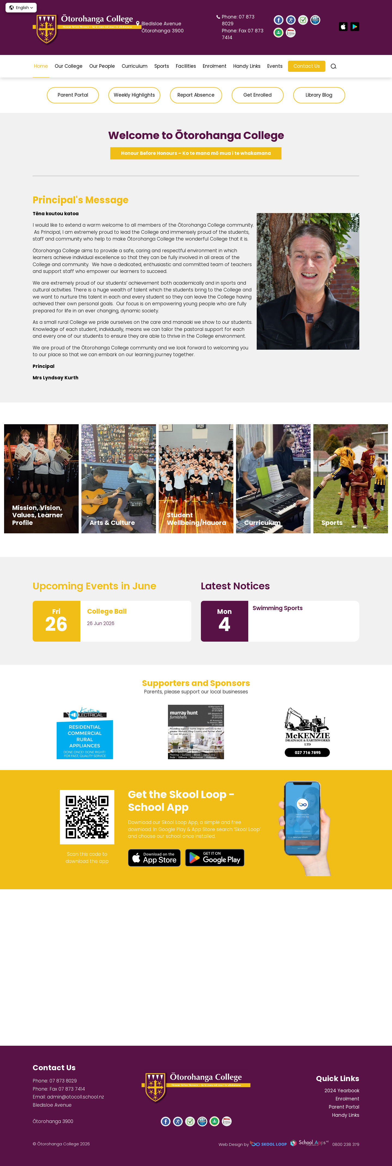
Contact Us (306, 66)
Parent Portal (344, 1107)
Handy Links (247, 66)
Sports (161, 66)
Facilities (186, 66)
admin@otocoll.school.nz (75, 1097)
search (333, 66)
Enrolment (214, 66)
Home (41, 66)
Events (275, 66)
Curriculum (135, 66)
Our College (68, 66)
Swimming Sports (278, 764)
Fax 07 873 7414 (67, 1089)
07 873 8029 (63, 1081)
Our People (102, 66)
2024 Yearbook (341, 1090)
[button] (21, 7)
